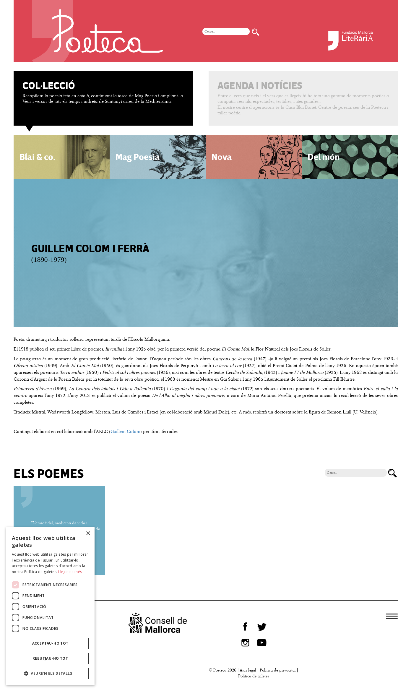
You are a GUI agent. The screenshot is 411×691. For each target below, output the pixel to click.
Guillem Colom (125, 431)
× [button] (88, 533)
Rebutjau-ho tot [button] (50, 658)
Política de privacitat (278, 670)
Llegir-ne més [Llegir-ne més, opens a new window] (70, 571)
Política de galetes (253, 676)
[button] (50, 673)
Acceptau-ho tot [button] (50, 643)
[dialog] (50, 606)
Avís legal (248, 670)
